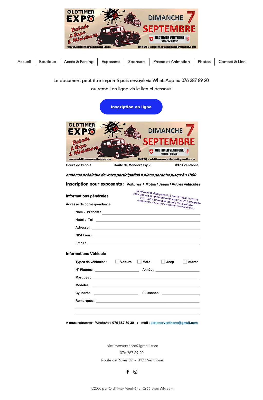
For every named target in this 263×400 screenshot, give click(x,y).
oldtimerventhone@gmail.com (132, 345)
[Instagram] (135, 371)
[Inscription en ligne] (131, 106)
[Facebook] (127, 371)
